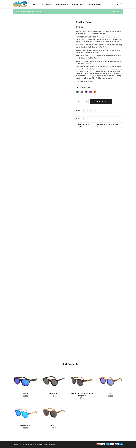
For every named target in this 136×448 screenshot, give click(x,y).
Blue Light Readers (77, 4)
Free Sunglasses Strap (83, 87)
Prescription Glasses (94, 4)
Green (99, 124)
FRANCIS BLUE (25, 426)
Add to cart (101, 101)
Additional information (99, 119)
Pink (117, 124)
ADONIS (25, 394)
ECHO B (53, 426)
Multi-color (104, 124)
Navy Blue (112, 124)
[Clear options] (122, 87)
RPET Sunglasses (46, 4)
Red (98, 127)
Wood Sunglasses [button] (62, 4)
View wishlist (116, 11)
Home (35, 4)
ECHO (110, 394)
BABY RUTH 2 (54, 394)
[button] (77, 91)
